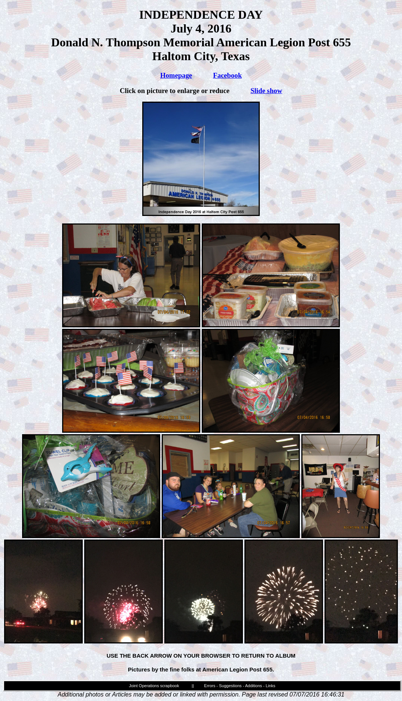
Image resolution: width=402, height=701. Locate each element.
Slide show (266, 91)
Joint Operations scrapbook (154, 685)
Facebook (227, 75)
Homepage (176, 75)
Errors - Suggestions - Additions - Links (239, 685)
